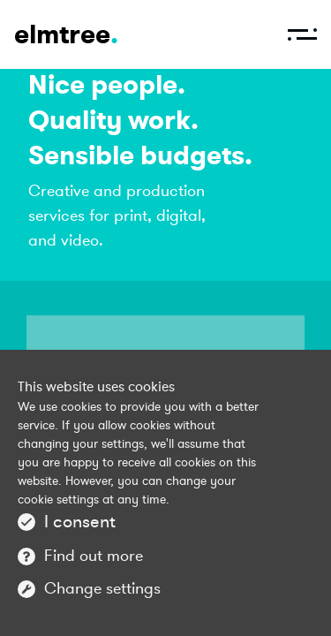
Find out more (93, 555)
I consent (80, 522)
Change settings (102, 588)
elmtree (66, 34)
